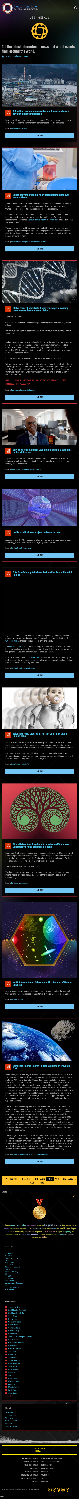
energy (27, 668)
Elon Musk (9, 1265)
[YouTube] (63, 1490)
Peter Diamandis (11, 1258)
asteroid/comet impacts (26, 1154)
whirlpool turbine (12, 641)
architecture (9, 1281)
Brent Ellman (13, 1378)
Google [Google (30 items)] (57, 1229)
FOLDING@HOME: (26, 1475)
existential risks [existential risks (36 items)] (37, 1229)
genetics (43, 241)
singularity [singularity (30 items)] (50, 1234)
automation (9, 1290)
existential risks (38, 1154)
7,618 (57, 1179)
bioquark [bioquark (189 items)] (48, 1225)
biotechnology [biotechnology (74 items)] (66, 1225)
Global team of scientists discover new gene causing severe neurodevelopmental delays (40, 309)
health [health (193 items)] (63, 1228)
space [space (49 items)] (55, 1234)
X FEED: (26, 1465)
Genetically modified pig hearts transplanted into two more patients (41, 196)
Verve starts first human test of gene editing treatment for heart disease (42, 451)
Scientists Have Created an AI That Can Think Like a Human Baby (40, 735)
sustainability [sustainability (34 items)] (61, 1235)
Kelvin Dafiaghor (15, 469)
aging (7, 1274)
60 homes (35, 657)
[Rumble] (67, 1490)
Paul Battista (13, 1325)
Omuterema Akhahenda (17, 1343)
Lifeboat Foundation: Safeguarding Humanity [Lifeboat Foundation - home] (34, 8)
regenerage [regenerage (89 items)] (25, 1234)
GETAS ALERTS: (45, 1461)
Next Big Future (11, 1421)
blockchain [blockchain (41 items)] (6, 1229)
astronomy (9, 1285)
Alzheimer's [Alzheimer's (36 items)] (13, 1226)
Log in (7, 56)
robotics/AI (28, 548)
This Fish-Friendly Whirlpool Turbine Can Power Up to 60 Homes (42, 573)
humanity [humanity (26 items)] (8, 1232)
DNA (7, 1260)
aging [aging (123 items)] (5, 1225)
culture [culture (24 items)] (28, 1229)
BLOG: (42, 1465)
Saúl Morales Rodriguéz (17, 1310)
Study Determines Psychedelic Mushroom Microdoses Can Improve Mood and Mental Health (41, 845)
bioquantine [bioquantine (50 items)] (40, 1225)
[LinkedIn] (58, 1490)
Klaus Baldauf (13, 1346)
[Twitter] (54, 1490)
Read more (40, 136)
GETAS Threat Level (39, 1450)
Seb (9, 1375)
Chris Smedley (13, 1393)
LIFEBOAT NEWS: (45, 1458)
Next (42, 1183)
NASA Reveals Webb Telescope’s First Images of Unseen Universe (42, 983)
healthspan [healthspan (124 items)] (71, 1228)
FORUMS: (34, 1481)
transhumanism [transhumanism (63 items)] (36, 1237)
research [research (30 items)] (43, 1234)
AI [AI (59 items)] (9, 1226)
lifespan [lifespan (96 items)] (59, 1231)
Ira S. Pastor (13, 1390)
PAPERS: (43, 1478)
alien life (8, 1276)
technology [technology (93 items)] (69, 1234)
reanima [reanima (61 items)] (17, 1234)
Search (74, 1196)
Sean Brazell (13, 1366)
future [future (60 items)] (49, 1229)
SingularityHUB (11, 1426)
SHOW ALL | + (8, 1396)
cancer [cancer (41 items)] (17, 1229)
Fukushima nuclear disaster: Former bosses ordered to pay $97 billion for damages (41, 112)
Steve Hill (11, 1372)
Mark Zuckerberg (11, 1272)
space (21, 999)
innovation (32, 668)
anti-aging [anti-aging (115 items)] (21, 1225)
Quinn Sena (14, 999)
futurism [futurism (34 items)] (53, 1229)
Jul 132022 (8, 113)
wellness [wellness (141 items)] (45, 1237)
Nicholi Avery (15, 390)
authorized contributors (20, 56)
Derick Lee (12, 1354)
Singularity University (13, 1267)
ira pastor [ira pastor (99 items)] (38, 1231)
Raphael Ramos (14, 1363)
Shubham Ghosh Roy (17, 548)
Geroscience (9, 1412)
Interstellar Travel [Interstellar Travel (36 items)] (29, 1232)
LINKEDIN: (26, 1461)
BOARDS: (43, 1468)
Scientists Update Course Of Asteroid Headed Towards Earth (41, 1067)
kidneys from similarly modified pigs (43, 220)
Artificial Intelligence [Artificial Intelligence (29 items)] (31, 1225)
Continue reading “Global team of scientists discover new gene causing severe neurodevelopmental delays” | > (35, 382)
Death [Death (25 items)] (31, 1229)
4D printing (9, 1256)
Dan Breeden (14, 883)
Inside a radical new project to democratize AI (37, 532)
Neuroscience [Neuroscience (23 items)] (8, 1234)
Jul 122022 (8, 984)
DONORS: (32, 1468)
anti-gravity (9, 1278)
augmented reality (12, 1287)
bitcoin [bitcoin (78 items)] (74, 1225)
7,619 (64, 1179)
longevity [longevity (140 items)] (67, 1231)
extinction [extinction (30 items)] (44, 1229)
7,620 (70, 1179)
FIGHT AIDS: (28, 1471)
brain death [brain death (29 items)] (12, 1229)
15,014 (32, 1183)
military (45, 1154)
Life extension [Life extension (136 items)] (49, 1231)
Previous (13, 1179)
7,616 (42, 1179)
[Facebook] (50, 1490)
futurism (24, 128)
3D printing (9, 1253)
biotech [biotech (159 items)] (57, 1225)
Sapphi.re (36, 1489)
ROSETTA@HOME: (25, 1478)
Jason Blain (12, 1384)
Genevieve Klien (15, 128)
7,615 (36, 1179)
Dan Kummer (13, 1340)
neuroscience (24, 883)
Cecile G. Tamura (14, 1349)
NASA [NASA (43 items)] (73, 1232)
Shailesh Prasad (14, 1322)
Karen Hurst (12, 1334)
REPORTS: (43, 1471)
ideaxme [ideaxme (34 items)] (12, 1232)
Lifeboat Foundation (15, 1489)
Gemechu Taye (14, 1328)
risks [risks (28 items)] (47, 1234)
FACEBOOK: (25, 1458)
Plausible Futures (11, 1424)
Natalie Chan (13, 1369)
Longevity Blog (10, 1415)
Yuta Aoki (12, 1352)
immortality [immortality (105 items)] (19, 1231)
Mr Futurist (9, 1418)
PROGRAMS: (44, 1475)
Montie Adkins (13, 1387)
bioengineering (26, 241)
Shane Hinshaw (14, 1360)
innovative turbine (17, 646)
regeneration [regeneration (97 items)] (36, 1234)
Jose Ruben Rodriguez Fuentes (20, 1337)
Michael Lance (14, 1381)
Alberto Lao (12, 1358)
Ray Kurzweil (10, 1263)
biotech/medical (35, 241)
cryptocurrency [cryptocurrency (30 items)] (23, 1229)
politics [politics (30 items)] (13, 1234)
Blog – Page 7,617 (39, 18)
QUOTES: (43, 1481)
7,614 (29, 1179)
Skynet (7, 1269)
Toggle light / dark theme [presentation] (75, 7)
